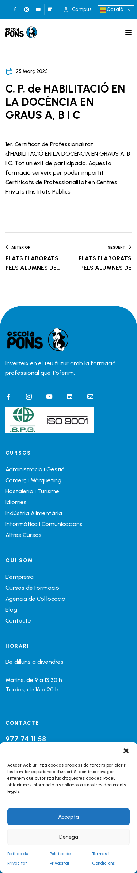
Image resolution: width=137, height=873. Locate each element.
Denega (68, 837)
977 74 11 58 (25, 738)
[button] (126, 751)
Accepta (68, 817)
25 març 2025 (32, 71)
